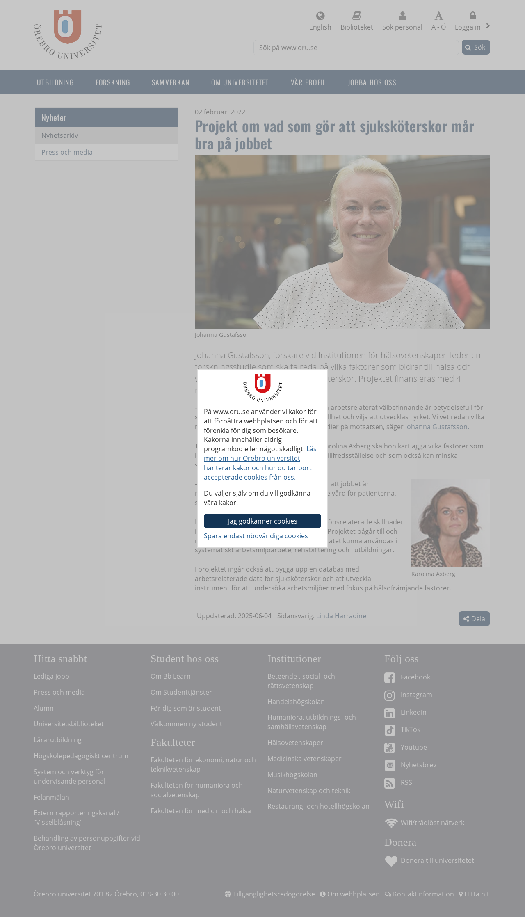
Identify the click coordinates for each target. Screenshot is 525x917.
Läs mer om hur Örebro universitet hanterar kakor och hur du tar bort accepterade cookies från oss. (260, 463)
